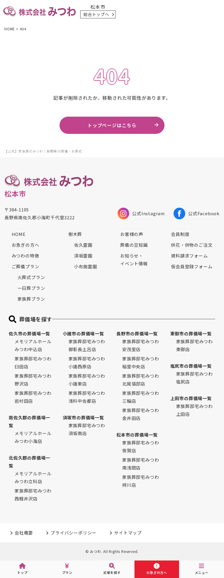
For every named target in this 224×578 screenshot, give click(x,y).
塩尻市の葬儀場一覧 (191, 366)
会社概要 (24, 533)
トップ (22, 569)
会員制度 (180, 234)
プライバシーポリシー (73, 533)
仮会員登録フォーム (191, 266)
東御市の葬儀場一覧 (191, 333)
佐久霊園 (83, 245)
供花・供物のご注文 (191, 245)
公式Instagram (141, 213)
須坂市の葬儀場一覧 (83, 417)
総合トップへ (96, 14)
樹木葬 (75, 234)
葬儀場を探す (35, 319)
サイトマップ (128, 533)
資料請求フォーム (189, 256)
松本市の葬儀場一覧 (137, 435)
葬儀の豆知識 (134, 245)
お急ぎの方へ (25, 245)
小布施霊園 (85, 266)
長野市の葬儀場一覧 (137, 333)
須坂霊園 (83, 256)
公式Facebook (197, 213)
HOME (19, 234)
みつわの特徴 (25, 256)
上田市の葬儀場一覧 (191, 398)
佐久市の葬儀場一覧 (29, 333)
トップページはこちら (112, 125)
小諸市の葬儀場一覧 (83, 333)
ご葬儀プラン (25, 266)
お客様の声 (131, 234)
